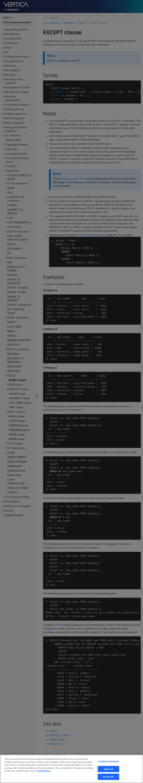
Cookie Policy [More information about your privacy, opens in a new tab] (44, 775)
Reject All (108, 773)
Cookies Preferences (108, 765)
